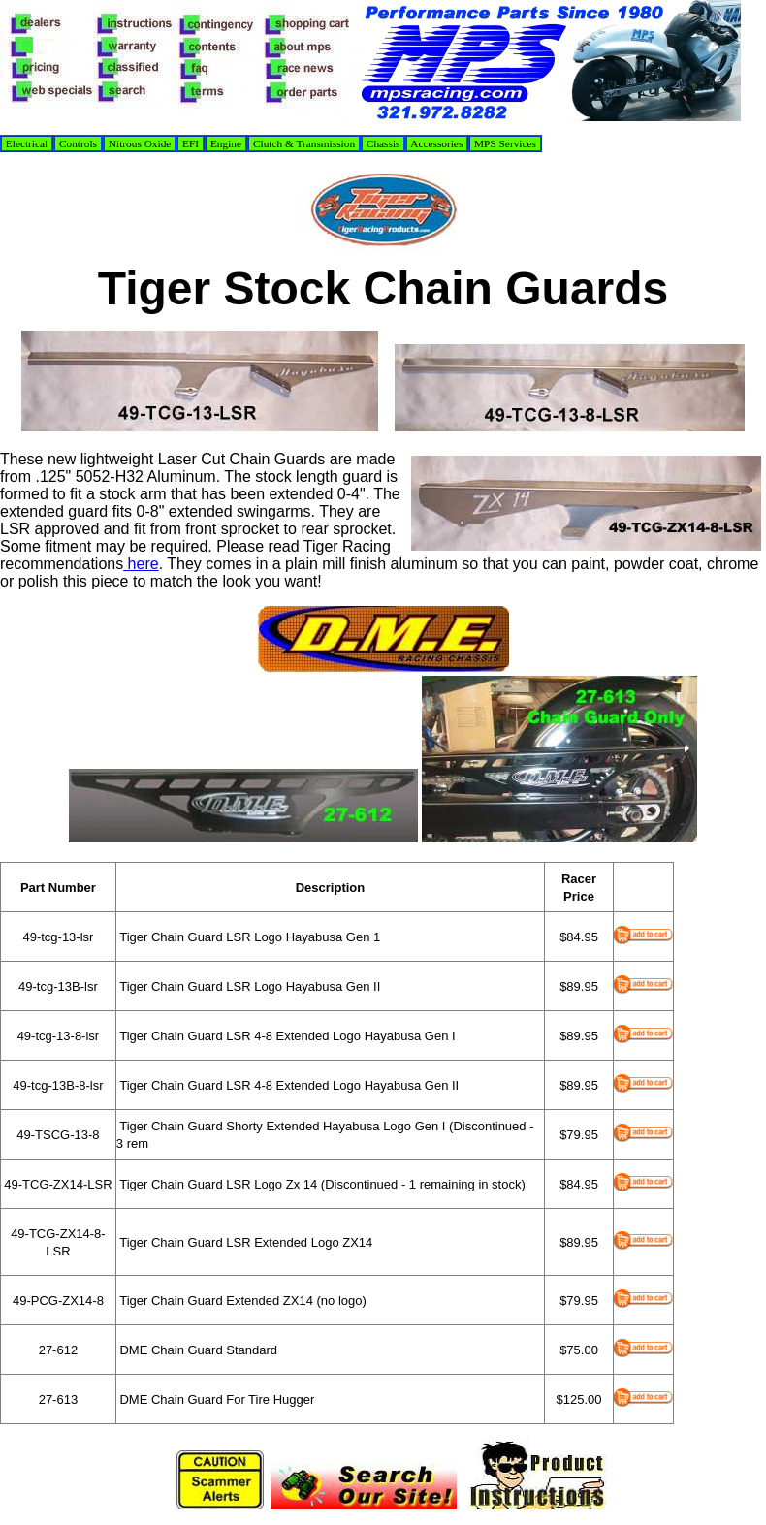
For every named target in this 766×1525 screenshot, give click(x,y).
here (140, 564)
